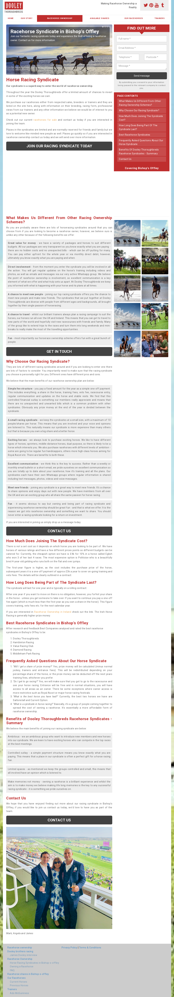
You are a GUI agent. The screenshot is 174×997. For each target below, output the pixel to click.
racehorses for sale (45, 119)
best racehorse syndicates (134, 134)
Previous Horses (19, 985)
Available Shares (99, 18)
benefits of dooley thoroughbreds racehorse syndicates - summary (139, 151)
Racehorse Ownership (60, 18)
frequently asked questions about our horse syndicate (141, 142)
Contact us (59, 531)
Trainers (159, 18)
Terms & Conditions (90, 947)
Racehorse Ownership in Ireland (52, 612)
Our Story (26, 18)
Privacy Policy (69, 947)
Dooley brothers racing (20, 951)
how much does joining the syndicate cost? (141, 118)
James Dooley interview (23, 955)
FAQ (12, 970)
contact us (125, 159)
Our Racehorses (133, 18)
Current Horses (18, 981)
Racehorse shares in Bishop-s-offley (28, 974)
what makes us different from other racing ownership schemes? (140, 103)
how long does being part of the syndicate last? (138, 127)
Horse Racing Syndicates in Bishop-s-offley (34, 962)
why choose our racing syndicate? (139, 110)
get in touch (59, 351)
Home (11, 18)
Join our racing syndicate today (59, 146)
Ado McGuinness (19, 993)
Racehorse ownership (19, 947)
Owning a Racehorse (21, 966)
